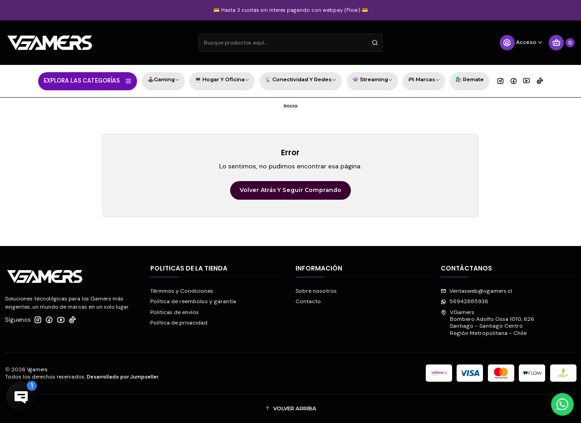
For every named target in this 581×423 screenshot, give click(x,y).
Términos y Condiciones (181, 291)
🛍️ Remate (469, 79)
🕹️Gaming (163, 80)
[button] (290, 408)
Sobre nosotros (316, 291)
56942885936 (464, 301)
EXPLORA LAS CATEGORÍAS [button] (88, 80)
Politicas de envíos (174, 312)
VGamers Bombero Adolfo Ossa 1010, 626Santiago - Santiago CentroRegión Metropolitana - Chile (487, 323)
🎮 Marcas (424, 80)
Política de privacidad (178, 322)
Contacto (308, 301)
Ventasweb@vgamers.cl (476, 291)
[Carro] (561, 43)
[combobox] (290, 43)
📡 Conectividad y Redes (300, 80)
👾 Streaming (372, 80)
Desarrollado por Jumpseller (122, 377)
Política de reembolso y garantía (193, 301)
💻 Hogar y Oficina (222, 80)
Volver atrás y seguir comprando (290, 190)
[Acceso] (521, 43)
